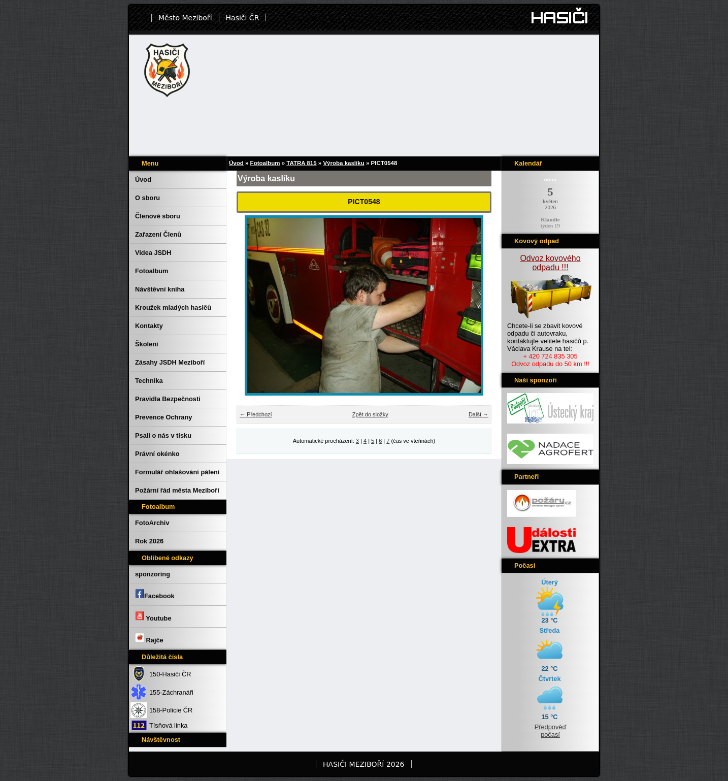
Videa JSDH (153, 252)
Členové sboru (157, 216)
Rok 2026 (149, 541)
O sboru (147, 198)
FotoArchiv (152, 523)
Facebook (155, 594)
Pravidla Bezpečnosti (168, 399)
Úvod (143, 179)
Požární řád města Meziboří (177, 490)
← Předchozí (256, 414)
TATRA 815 (301, 163)
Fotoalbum (151, 271)
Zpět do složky (370, 414)
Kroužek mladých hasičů (173, 307)
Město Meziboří (185, 18)
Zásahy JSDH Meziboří (170, 362)
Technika (149, 380)
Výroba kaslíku (343, 163)
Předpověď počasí (551, 730)
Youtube (153, 616)
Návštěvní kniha (159, 289)
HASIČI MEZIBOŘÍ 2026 (363, 764)
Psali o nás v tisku (163, 435)
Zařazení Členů (158, 234)
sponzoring (152, 574)
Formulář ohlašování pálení (177, 472)
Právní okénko (157, 454)
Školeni (146, 344)
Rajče (149, 638)
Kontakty (149, 326)
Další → (478, 414)
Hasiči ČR (242, 18)
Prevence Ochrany (163, 417)
